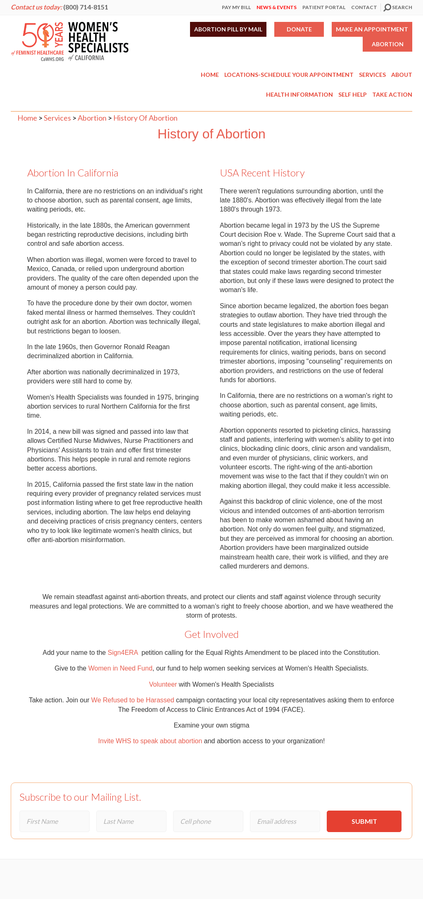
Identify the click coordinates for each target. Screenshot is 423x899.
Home (210, 74)
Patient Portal (323, 7)
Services (372, 74)
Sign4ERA (124, 652)
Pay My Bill (236, 7)
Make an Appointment (372, 29)
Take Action (392, 94)
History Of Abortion (145, 117)
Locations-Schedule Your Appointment (289, 74)
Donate (299, 29)
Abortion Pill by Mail (228, 29)
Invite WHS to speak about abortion (150, 740)
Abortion (388, 44)
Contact (364, 7)
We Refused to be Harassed (131, 700)
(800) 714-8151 (85, 7)
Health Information (299, 94)
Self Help (352, 94)
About (401, 74)
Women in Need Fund (120, 668)
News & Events (277, 7)
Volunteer (163, 684)
